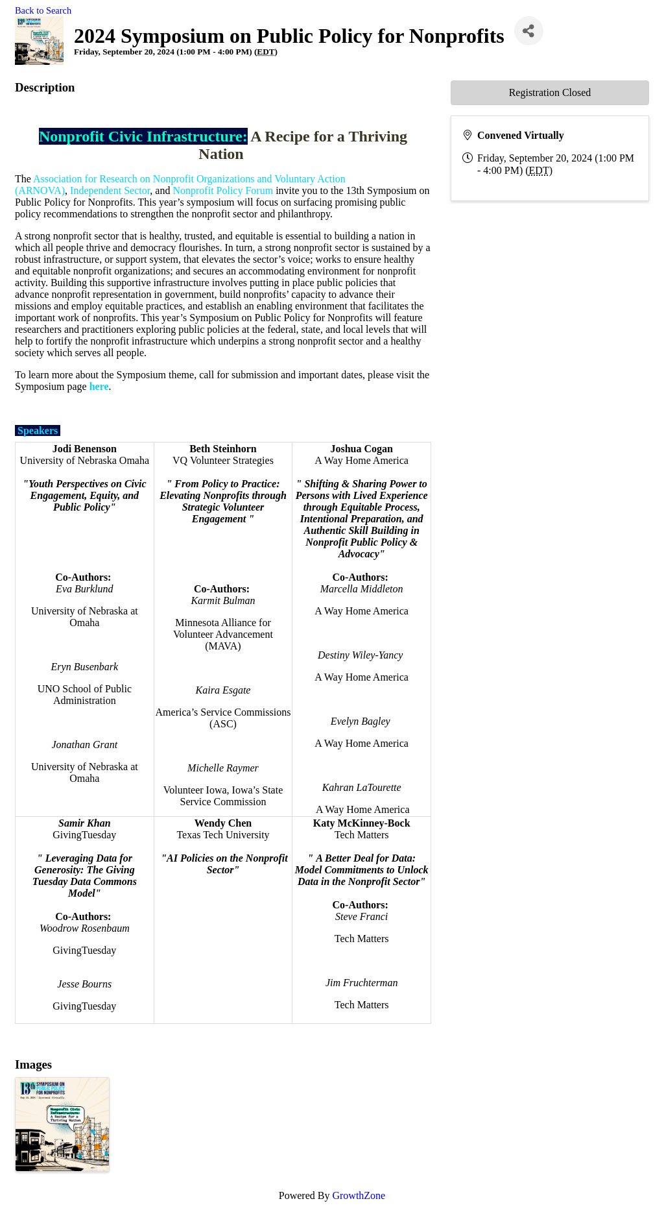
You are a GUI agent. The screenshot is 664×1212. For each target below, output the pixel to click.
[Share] (528, 30)
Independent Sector (110, 190)
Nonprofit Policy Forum (222, 190)
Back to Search (43, 10)
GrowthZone (358, 1195)
